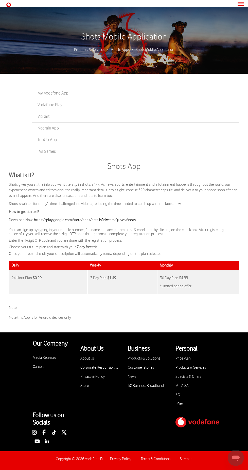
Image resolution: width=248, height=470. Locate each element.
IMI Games (47, 151)
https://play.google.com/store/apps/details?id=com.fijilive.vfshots (85, 220)
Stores (85, 386)
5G (177, 395)
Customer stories (141, 367)
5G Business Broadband (146, 386)
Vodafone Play (50, 105)
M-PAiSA (182, 386)
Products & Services (89, 50)
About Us (87, 358)
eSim (179, 404)
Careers (38, 367)
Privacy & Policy (92, 376)
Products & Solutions (144, 358)
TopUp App (47, 140)
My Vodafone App (53, 93)
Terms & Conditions (155, 459)
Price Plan (183, 358)
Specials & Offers (188, 376)
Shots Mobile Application (124, 37)
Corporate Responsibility (99, 367)
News (132, 376)
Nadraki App (48, 128)
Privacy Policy (120, 459)
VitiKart (43, 116)
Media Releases (44, 357)
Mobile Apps (120, 50)
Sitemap (186, 459)
